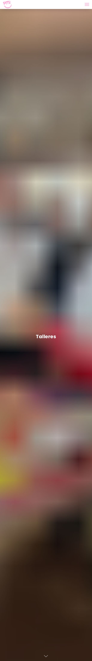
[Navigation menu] (87, 4)
